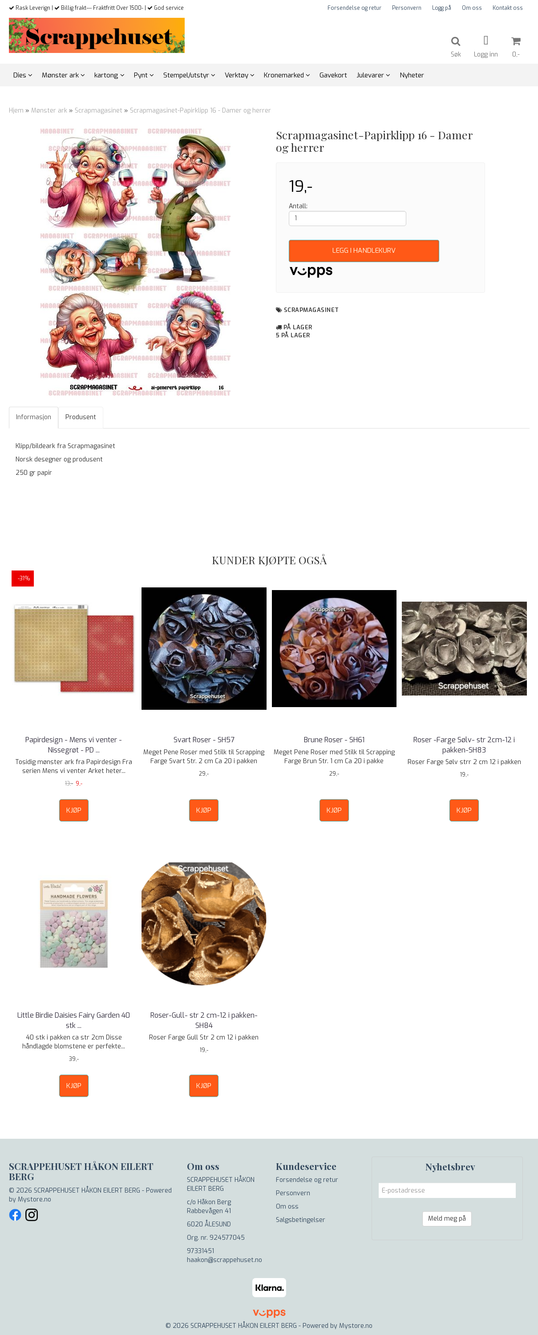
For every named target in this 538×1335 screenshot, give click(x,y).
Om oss (472, 8)
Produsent (80, 417)
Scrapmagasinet (99, 110)
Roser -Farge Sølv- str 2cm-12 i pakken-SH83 (464, 744)
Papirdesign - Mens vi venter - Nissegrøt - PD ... (73, 744)
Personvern (406, 8)
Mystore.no (34, 1199)
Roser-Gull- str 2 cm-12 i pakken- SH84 (204, 1020)
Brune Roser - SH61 (334, 739)
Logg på (441, 8)
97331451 (200, 1251)
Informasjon (33, 417)
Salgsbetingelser (300, 1220)
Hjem (16, 110)
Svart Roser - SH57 (204, 739)
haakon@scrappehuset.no (224, 1260)
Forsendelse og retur (354, 8)
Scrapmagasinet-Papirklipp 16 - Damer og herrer (200, 110)
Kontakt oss (508, 8)
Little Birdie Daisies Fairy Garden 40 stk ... (73, 1020)
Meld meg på (447, 1218)
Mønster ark (49, 110)
